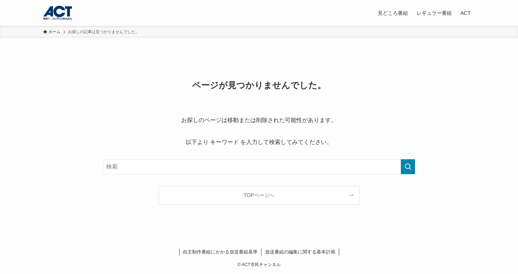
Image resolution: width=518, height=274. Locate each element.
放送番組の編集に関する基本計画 (300, 252)
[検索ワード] (259, 166)
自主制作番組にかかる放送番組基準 (220, 252)
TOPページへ (259, 195)
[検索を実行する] (408, 166)
